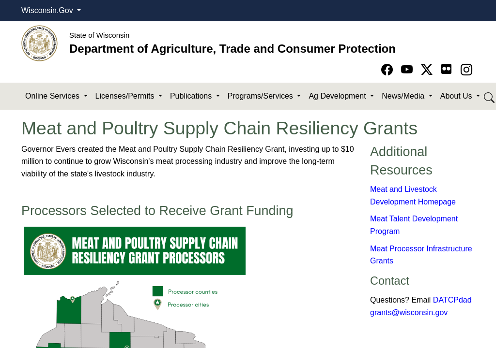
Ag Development (338, 96)
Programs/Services (261, 96)
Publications (192, 96)
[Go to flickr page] (446, 69)
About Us (457, 96)
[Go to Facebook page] (388, 69)
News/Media (404, 96)
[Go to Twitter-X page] (428, 69)
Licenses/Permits (125, 96)
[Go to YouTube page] (408, 69)
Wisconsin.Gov (48, 10)
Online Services (53, 96)
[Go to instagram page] (466, 69)
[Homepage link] (39, 43)
